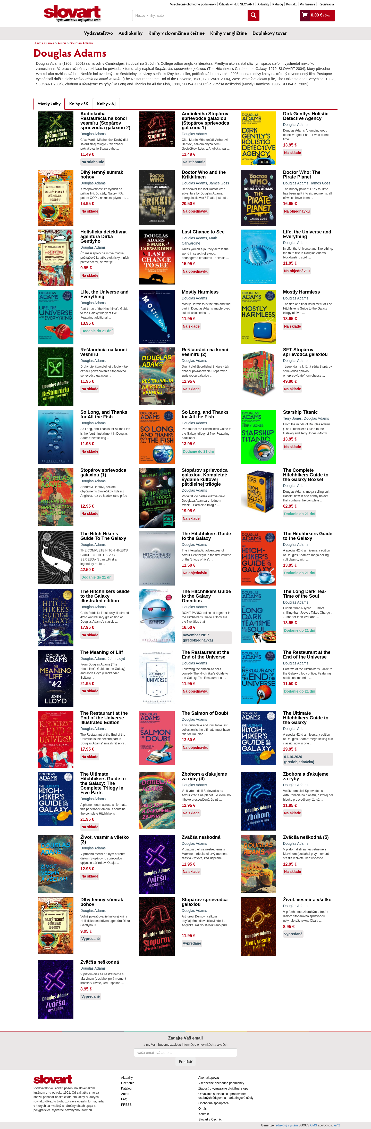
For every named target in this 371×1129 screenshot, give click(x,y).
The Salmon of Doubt (205, 713)
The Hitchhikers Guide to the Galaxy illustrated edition (105, 596)
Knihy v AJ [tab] (106, 103)
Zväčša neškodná (201, 837)
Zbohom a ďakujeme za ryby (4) (204, 776)
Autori (62, 43)
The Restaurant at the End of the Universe (205, 655)
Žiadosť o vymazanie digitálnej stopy (223, 1088)
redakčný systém (286, 1125)
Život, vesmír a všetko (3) (104, 839)
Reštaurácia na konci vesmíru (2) (205, 352)
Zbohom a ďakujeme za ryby (305, 776)
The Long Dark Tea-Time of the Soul (304, 594)
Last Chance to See (203, 231)
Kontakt (291, 4)
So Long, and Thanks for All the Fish (103, 414)
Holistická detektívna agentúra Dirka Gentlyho (103, 236)
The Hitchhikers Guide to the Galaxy (206, 536)
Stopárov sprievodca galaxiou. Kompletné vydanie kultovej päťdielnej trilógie (204, 477)
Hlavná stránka (43, 43)
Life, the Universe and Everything (307, 234)
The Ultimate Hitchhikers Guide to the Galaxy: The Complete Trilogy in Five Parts (103, 783)
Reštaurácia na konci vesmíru (103, 352)
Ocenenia (127, 1083)
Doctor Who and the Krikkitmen (204, 175)
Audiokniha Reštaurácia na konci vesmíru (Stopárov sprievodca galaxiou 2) (105, 120)
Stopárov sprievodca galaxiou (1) (103, 472)
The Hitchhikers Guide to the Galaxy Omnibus (206, 596)
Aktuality (263, 4)
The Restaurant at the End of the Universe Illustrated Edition (104, 718)
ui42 (337, 1125)
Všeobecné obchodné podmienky (193, 4)
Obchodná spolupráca (213, 1103)
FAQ (124, 1099)
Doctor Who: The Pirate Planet (302, 175)
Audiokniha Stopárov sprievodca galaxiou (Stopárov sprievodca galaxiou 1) (205, 120)
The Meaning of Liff (101, 652)
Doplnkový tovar (269, 33)
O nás (202, 1108)
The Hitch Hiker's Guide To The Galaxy (103, 536)
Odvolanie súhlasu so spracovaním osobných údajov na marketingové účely (225, 1096)
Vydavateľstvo (98, 33)
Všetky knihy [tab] (49, 103)
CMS (313, 1125)
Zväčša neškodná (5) (306, 837)
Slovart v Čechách (210, 1119)
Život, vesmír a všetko (307, 899)
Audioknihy (131, 33)
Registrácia (326, 4)
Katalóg (277, 4)
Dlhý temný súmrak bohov (101, 175)
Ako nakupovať (208, 1077)
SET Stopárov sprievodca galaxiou (305, 352)
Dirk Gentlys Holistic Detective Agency (305, 116)
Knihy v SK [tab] (78, 103)
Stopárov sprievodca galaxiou (204, 902)
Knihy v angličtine (228, 33)
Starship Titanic (300, 412)
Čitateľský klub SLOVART (236, 4)
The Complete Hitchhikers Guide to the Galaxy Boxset (305, 475)
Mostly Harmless (200, 292)
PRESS (126, 1105)
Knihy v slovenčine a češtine (176, 33)
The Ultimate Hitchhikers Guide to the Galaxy (305, 718)
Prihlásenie (307, 4)
